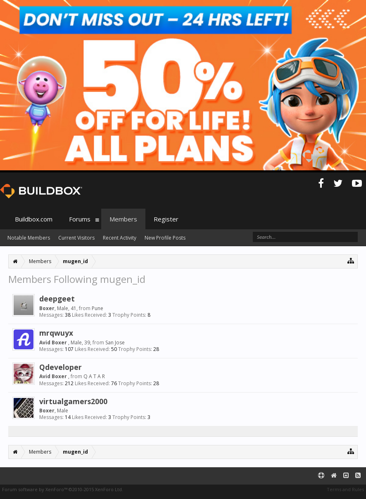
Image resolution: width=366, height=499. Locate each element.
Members (123, 219)
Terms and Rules (345, 489)
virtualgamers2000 (73, 401)
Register (166, 219)
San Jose (115, 342)
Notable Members (28, 237)
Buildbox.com (33, 219)
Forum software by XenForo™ (62, 489)
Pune (97, 308)
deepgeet (57, 299)
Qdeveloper (60, 367)
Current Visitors (76, 237)
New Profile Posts (165, 237)
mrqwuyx (56, 333)
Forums (79, 219)
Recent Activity (119, 237)
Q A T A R (94, 376)
